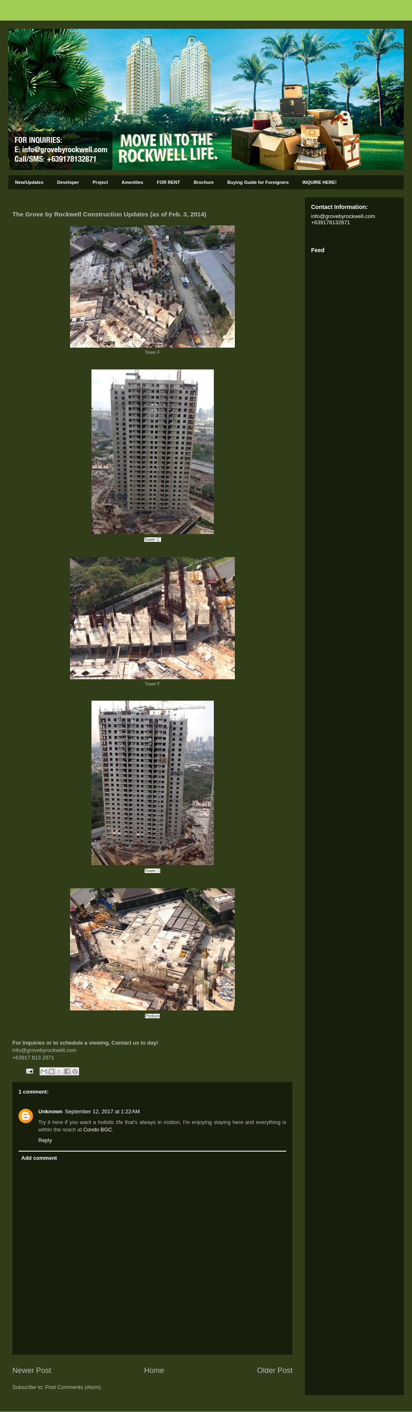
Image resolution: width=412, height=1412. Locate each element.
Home (154, 1370)
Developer (68, 182)
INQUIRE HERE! (319, 182)
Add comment (39, 1158)
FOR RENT (168, 182)
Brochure (204, 182)
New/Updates (29, 182)
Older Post (275, 1370)
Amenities (132, 182)
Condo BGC (97, 1129)
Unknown (50, 1111)
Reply (45, 1140)
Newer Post (31, 1370)
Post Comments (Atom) (73, 1387)
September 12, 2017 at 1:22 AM (102, 1111)
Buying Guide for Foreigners (258, 182)
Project (100, 182)
